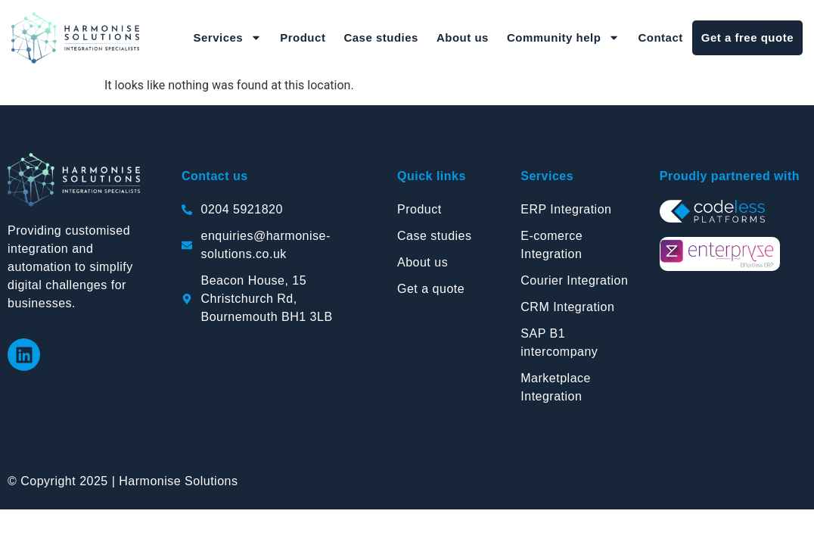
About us (463, 37)
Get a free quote (747, 37)
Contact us (215, 176)
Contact (660, 37)
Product (302, 37)
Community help (563, 37)
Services (227, 37)
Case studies (380, 37)
